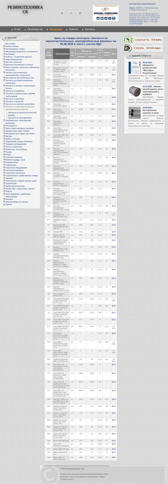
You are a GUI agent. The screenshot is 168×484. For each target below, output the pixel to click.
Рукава (8, 152)
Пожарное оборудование (16, 144)
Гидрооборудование (14, 59)
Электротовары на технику (17, 202)
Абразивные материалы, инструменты (22, 52)
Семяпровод (11, 165)
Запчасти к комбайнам (15, 91)
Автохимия (10, 54)
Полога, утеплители (14, 147)
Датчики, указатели (14, 62)
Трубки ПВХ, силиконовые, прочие (20, 189)
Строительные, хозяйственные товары (22, 176)
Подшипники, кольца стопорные (19, 141)
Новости (73, 29)
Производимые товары (15, 49)
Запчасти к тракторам (15, 99)
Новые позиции (12, 46)
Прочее (9, 204)
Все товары (10, 44)
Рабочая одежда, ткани (15, 160)
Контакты (90, 29)
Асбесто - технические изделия (19, 57)
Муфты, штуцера (13, 139)
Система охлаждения (14, 170)
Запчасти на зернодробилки (20, 118)
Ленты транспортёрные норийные (20, 128)
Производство (35, 29)
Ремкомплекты (12, 162)
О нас (17, 29)
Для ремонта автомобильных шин (20, 78)
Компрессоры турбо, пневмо (17, 131)
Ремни (8, 155)
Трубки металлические (15, 186)
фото (114, 75)
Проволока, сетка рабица (16, 149)
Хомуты (9, 191)
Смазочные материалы (15, 173)
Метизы (9, 136)
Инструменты (11, 126)
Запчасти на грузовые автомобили (20, 104)
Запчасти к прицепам (14, 101)
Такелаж (9, 178)
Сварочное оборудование (16, 168)
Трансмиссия (11, 183)
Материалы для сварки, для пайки (20, 134)
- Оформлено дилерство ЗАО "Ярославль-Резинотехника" (150, 68)
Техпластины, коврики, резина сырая (21, 181)
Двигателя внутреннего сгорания (19, 65)
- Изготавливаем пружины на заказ (151, 110)
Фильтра (9, 199)
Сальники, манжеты (14, 157)
